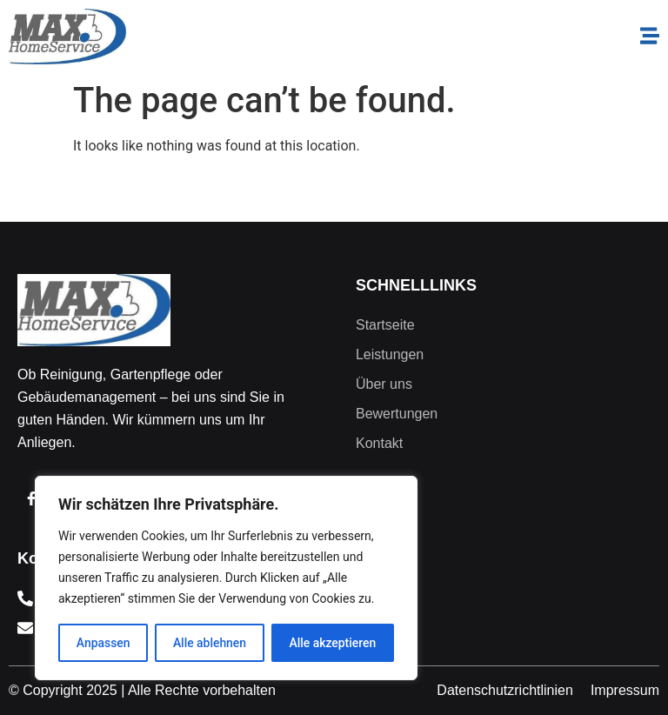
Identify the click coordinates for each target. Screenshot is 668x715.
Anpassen (103, 643)
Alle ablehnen (209, 643)
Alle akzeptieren (332, 643)
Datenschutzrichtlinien (505, 690)
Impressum (625, 690)
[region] (226, 578)
